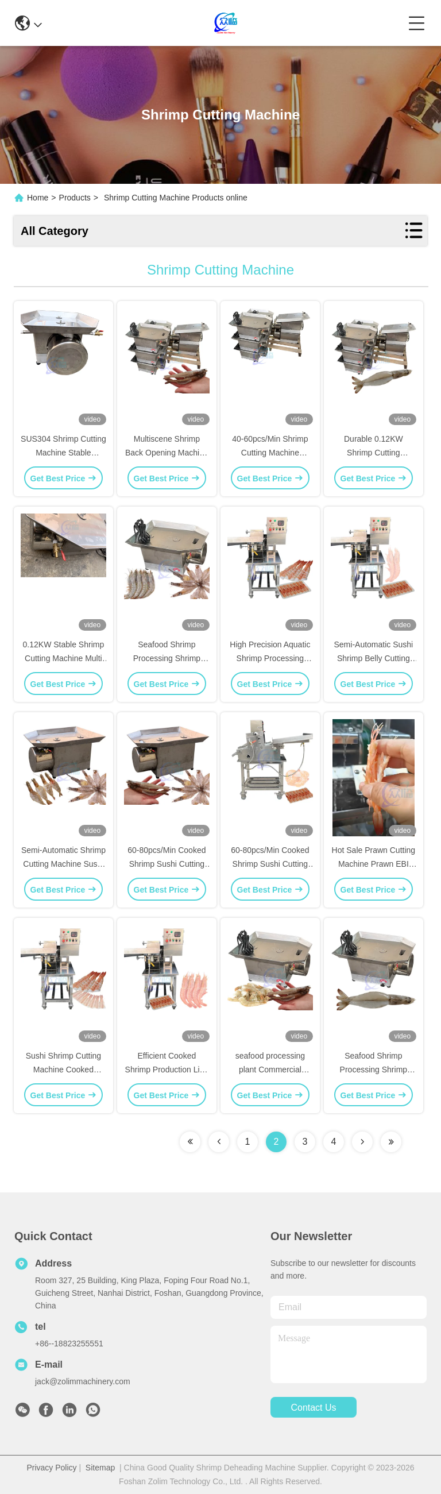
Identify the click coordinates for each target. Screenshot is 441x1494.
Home (37, 197)
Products (75, 197)
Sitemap (100, 1467)
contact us (313, 1407)
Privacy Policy (51, 1467)
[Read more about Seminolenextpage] (190, 1142)
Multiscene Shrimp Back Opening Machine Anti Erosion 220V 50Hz (167, 452)
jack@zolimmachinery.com (82, 1381)
